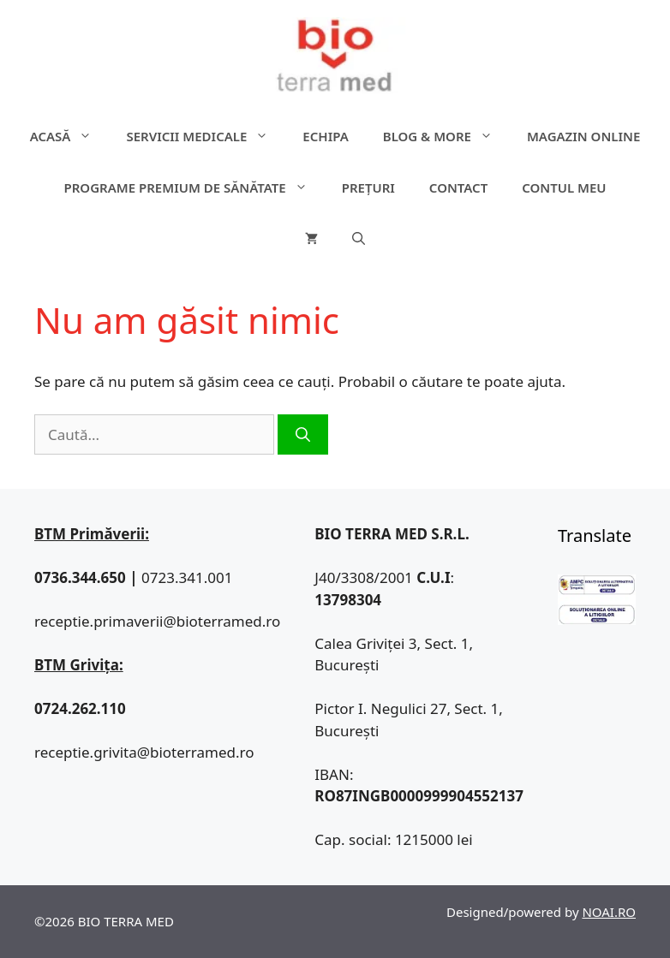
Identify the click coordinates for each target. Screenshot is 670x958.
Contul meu (564, 187)
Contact (458, 187)
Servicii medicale (205, 136)
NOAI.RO (609, 911)
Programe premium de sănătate (193, 187)
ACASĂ (70, 136)
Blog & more (446, 136)
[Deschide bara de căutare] (358, 239)
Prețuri (368, 187)
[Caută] (303, 434)
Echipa (325, 136)
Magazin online (583, 136)
